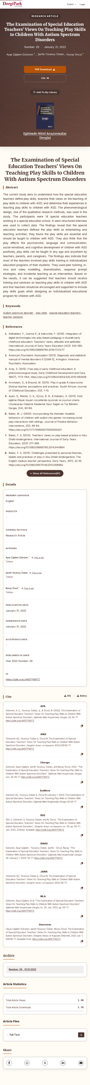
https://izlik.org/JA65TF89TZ (23, 679)
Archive (8, 955)
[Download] (81, 1034)
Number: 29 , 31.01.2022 (22, 969)
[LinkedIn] (63, 1063)
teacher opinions (13, 316)
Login (82, 4)
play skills (41, 312)
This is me (38, 557)
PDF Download (45, 69)
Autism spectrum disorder (18, 312)
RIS (67, 695)
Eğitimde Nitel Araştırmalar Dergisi (44, 135)
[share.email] (81, 1063)
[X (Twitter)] (45, 1063)
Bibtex (82, 695)
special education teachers (65, 312)
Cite (45, 78)
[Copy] (81, 726)
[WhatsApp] (27, 1063)
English (71, 4)
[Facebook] (9, 1063)
